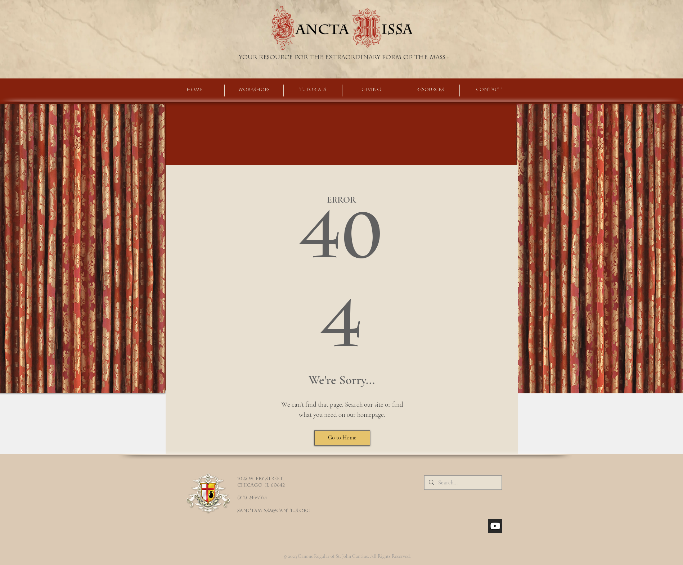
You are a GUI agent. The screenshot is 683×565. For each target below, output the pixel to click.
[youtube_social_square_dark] (495, 526)
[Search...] (462, 482)
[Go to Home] (342, 438)
